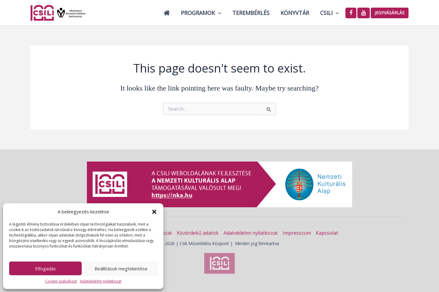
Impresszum (297, 233)
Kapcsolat (327, 233)
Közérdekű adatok (198, 233)
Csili (329, 13)
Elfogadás (45, 268)
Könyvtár (294, 12)
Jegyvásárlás (390, 13)
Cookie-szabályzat (61, 281)
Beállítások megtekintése (121, 268)
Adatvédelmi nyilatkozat (100, 281)
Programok (201, 13)
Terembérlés (250, 12)
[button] (154, 212)
